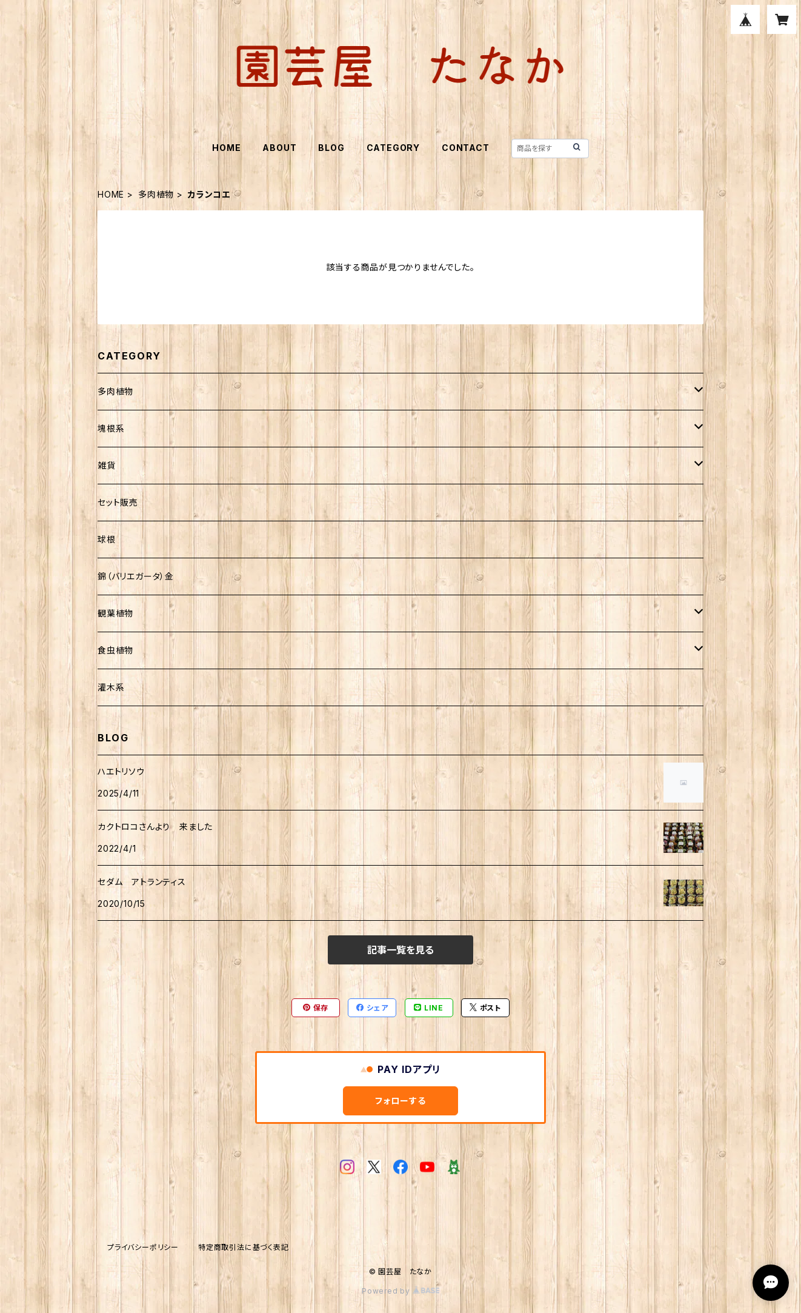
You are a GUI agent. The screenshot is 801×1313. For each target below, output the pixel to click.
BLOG (331, 147)
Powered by (400, 1290)
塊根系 (111, 428)
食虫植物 (115, 650)
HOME (226, 147)
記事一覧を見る (400, 950)
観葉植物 (115, 613)
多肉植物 (156, 194)
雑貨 (107, 465)
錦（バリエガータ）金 (136, 576)
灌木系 (111, 687)
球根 (107, 539)
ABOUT (279, 147)
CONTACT (466, 147)
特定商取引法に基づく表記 (243, 1247)
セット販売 (118, 502)
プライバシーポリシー (143, 1247)
